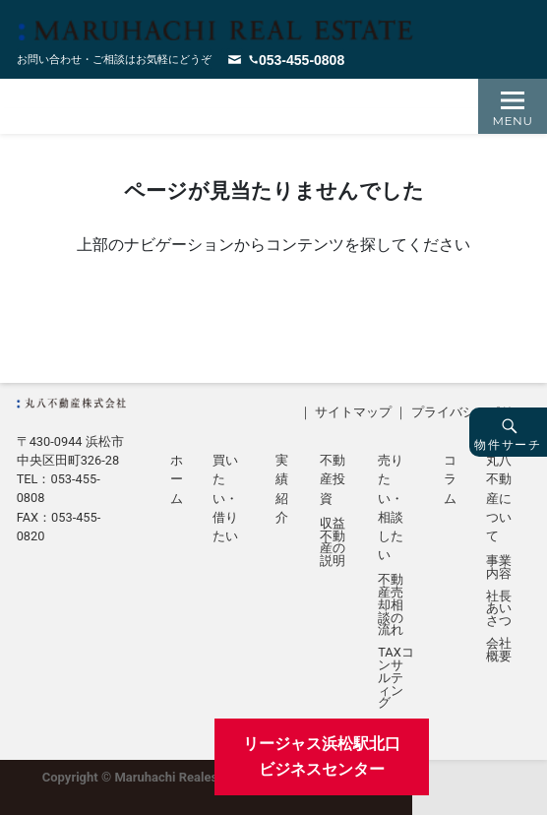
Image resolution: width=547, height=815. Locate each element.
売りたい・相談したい (390, 507)
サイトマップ (353, 412)
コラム (450, 479)
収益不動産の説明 (332, 543)
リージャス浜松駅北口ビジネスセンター (321, 756)
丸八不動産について (499, 498)
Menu (513, 120)
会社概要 (499, 650)
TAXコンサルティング (396, 678)
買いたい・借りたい (225, 498)
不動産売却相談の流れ (390, 605)
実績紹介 (281, 489)
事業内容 (499, 568)
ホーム (176, 479)
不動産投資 (332, 479)
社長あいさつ (499, 609)
